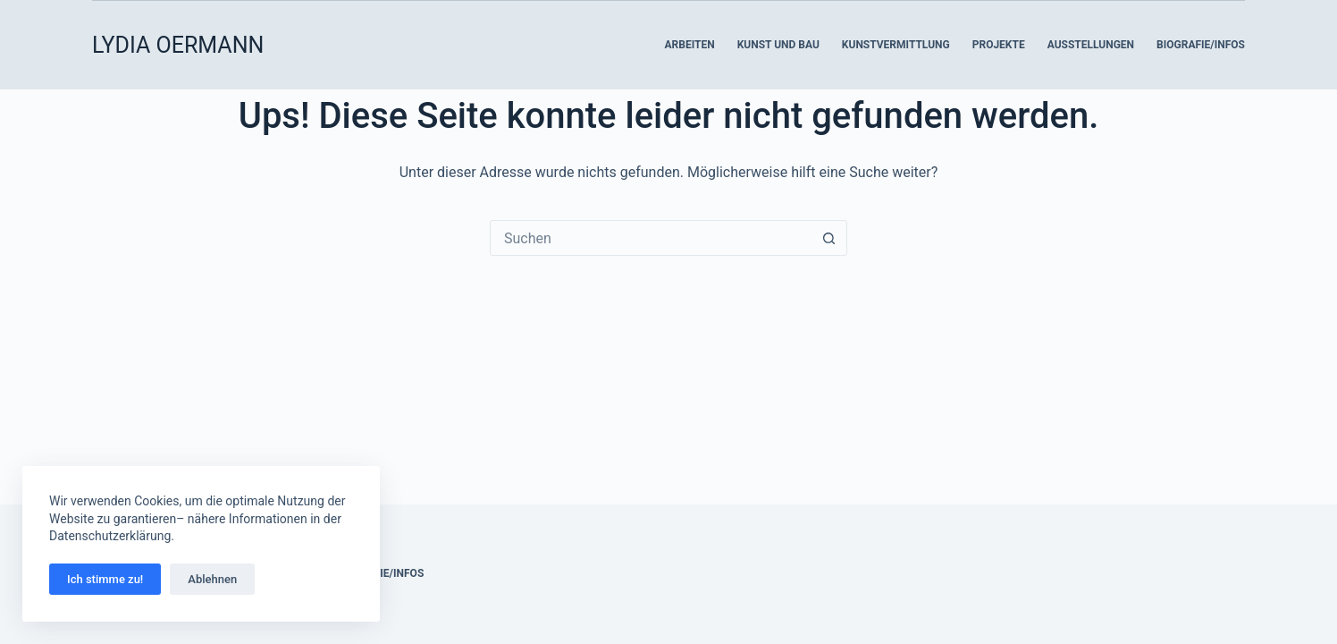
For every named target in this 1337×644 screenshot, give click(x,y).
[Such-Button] (828, 238)
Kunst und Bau (778, 44)
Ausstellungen (1090, 44)
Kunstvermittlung (896, 44)
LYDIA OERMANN (178, 45)
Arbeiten (689, 44)
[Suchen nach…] (651, 238)
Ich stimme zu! (105, 579)
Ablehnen (212, 579)
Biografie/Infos (1200, 44)
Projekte (998, 44)
